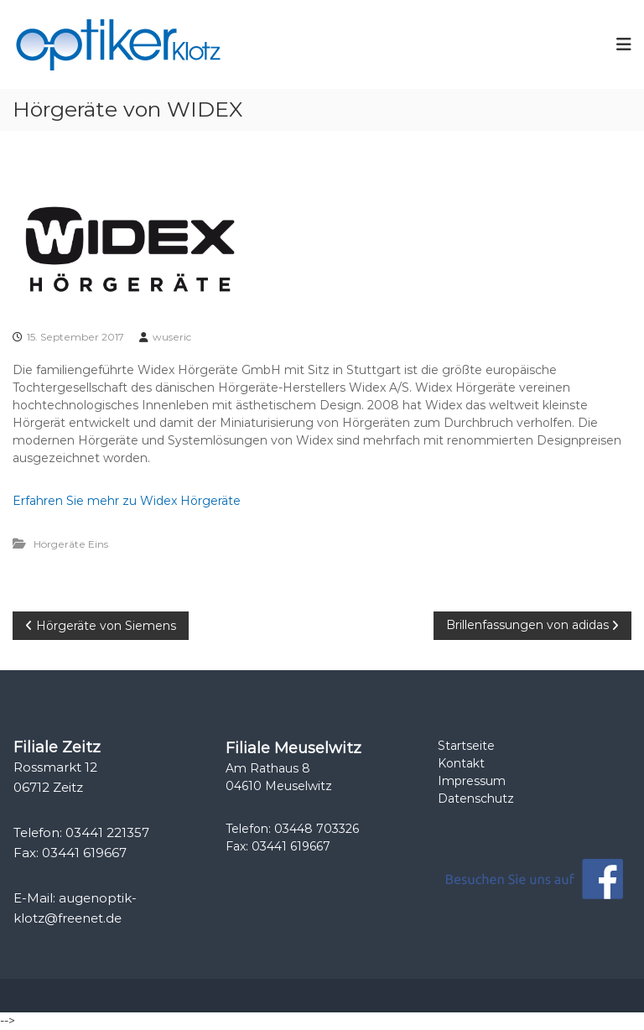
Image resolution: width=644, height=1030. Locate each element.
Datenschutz (476, 798)
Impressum (472, 780)
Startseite (466, 745)
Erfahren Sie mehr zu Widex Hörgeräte (127, 500)
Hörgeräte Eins (71, 544)
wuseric (172, 336)
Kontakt (461, 763)
